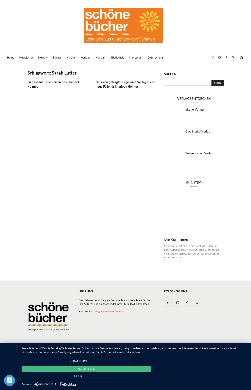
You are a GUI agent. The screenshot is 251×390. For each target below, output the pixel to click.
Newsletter (101, 348)
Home (87, 348)
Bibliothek (181, 348)
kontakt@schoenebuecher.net (106, 311)
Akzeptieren (135, 377)
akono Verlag (194, 109)
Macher (152, 348)
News (115, 348)
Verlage (139, 348)
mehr (213, 377)
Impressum (198, 348)
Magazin (166, 348)
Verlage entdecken (194, 98)
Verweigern (55, 377)
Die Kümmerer (176, 239)
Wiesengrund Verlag (199, 153)
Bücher (126, 348)
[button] (241, 57)
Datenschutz (216, 348)
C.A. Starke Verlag (197, 131)
